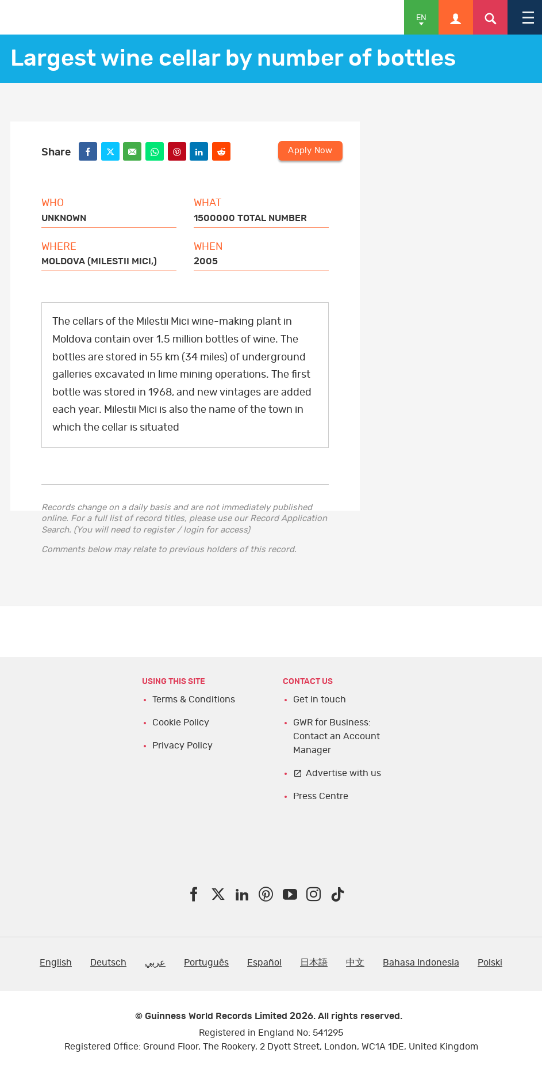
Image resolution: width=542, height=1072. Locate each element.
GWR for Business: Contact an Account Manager (336, 736)
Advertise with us (343, 773)
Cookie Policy (180, 722)
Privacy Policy (182, 745)
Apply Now (310, 150)
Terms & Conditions (193, 699)
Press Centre (320, 796)
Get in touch (319, 699)
